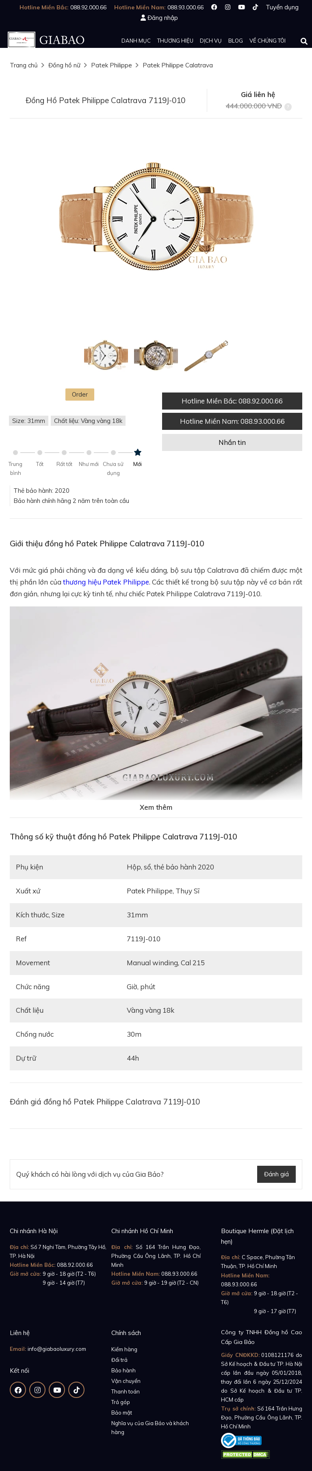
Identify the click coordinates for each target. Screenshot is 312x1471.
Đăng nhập (162, 18)
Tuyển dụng (282, 7)
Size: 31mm (28, 421)
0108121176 (277, 1355)
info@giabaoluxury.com (57, 1349)
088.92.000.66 (75, 1265)
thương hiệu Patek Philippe (106, 582)
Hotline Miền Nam (232, 421)
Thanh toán (125, 1391)
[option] (156, 219)
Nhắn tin (232, 442)
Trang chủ (24, 65)
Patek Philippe (111, 65)
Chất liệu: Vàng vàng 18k (88, 421)
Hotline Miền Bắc (232, 401)
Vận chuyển (126, 1381)
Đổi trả (119, 1360)
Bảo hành (123, 1370)
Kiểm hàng (124, 1349)
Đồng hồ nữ (64, 65)
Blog (235, 40)
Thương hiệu (175, 40)
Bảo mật (121, 1412)
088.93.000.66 (179, 1273)
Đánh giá (276, 1174)
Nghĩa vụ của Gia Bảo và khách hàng (150, 1427)
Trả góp (120, 1402)
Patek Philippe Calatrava (178, 65)
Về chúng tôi (267, 40)
